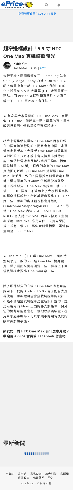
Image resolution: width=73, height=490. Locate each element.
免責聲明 (38, 478)
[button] (46, 5)
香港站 (22, 474)
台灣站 (10, 474)
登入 (51, 478)
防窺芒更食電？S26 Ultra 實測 (37, 13)
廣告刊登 (51, 474)
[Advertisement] (36, 27)
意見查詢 (35, 474)
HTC (43, 68)
